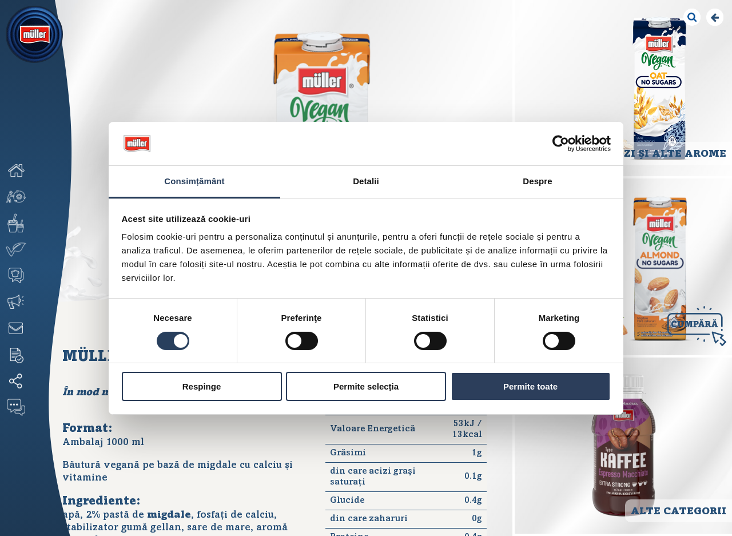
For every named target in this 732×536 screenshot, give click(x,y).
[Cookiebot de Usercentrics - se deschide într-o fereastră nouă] (561, 143)
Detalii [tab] (366, 181)
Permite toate (530, 386)
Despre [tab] (537, 181)
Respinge (201, 386)
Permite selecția (366, 386)
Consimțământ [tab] (194, 181)
